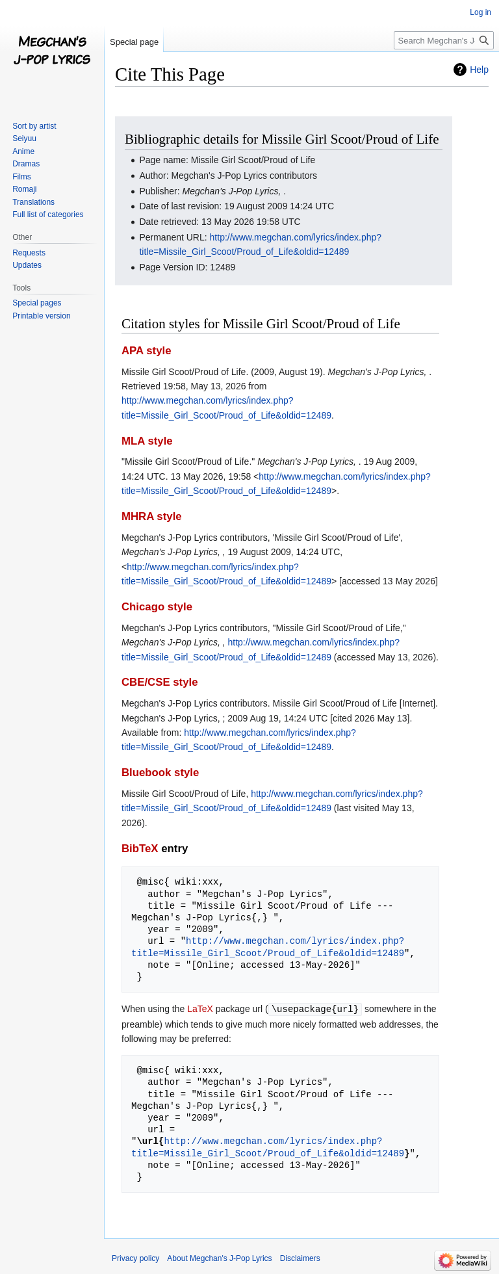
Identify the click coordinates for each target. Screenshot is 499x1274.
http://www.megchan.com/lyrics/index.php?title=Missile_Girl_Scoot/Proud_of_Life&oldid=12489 (267, 947)
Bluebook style (160, 772)
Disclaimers (300, 1257)
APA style (146, 350)
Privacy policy (135, 1257)
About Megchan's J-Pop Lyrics (219, 1257)
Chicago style (157, 607)
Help (479, 69)
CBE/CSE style (160, 682)
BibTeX (140, 848)
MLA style (147, 441)
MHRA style (152, 516)
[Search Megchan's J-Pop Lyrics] (444, 40)
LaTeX (200, 1009)
